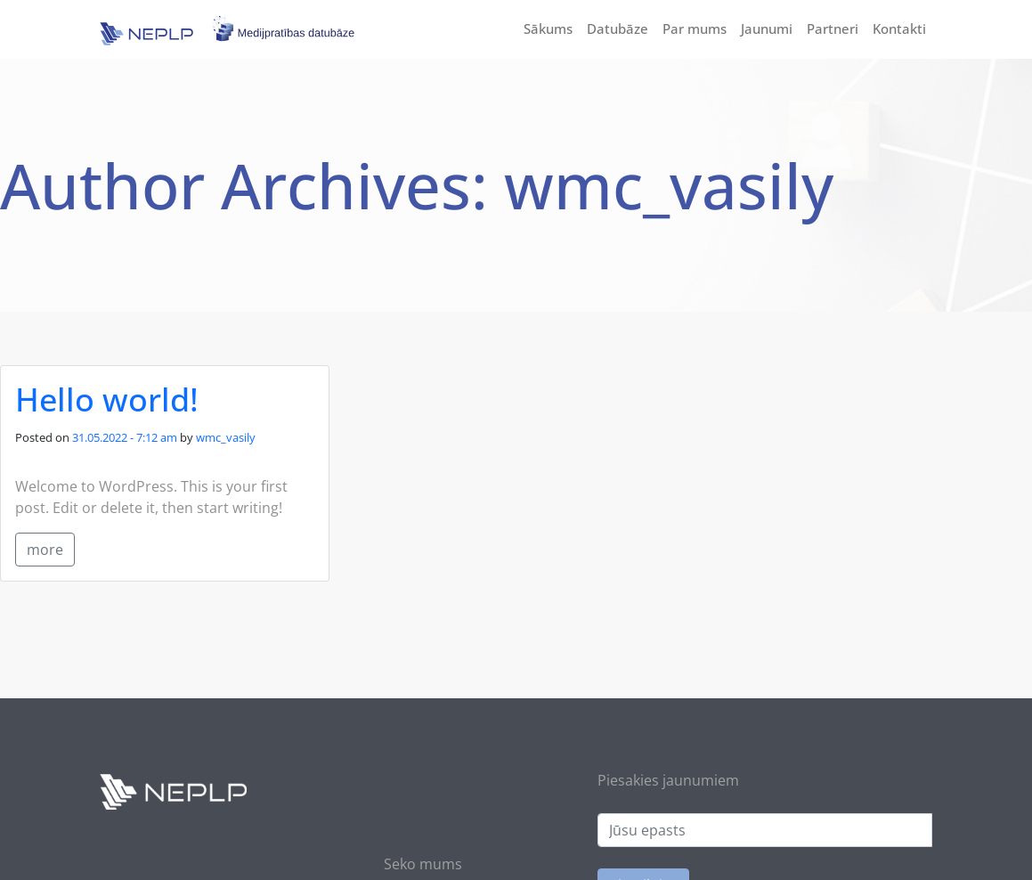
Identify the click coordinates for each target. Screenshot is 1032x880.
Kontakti (899, 28)
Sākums (548, 28)
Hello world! (107, 399)
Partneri (832, 28)
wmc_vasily (226, 437)
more (45, 549)
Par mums (694, 28)
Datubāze (617, 28)
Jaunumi (766, 28)
